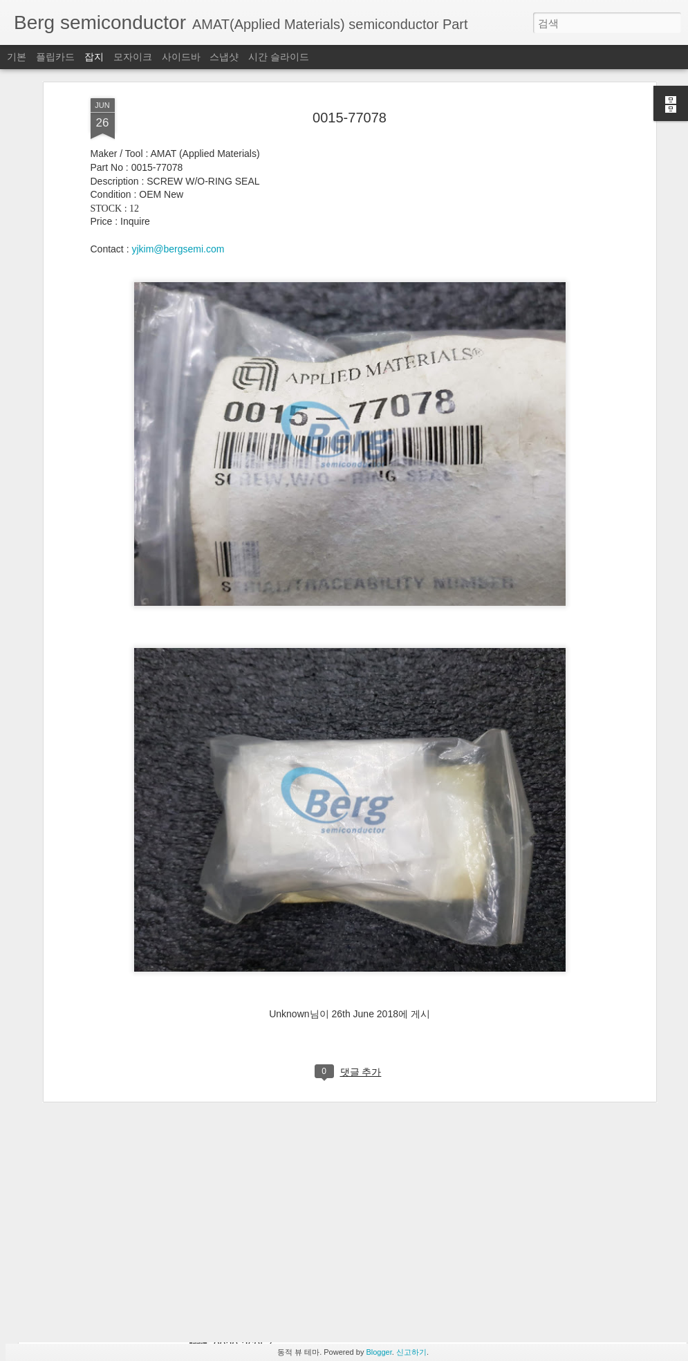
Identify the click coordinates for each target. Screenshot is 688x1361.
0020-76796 (243, 1188)
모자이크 (132, 56)
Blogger (378, 1352)
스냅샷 (224, 56)
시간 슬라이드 (278, 56)
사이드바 (181, 56)
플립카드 (55, 56)
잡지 (94, 56)
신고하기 (411, 1352)
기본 (16, 56)
